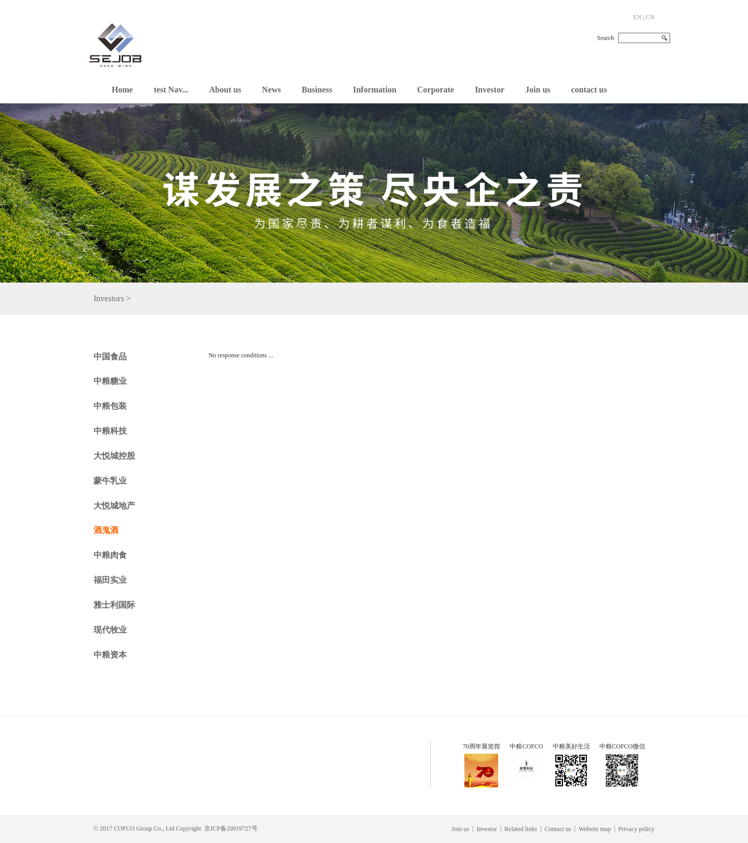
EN (637, 17)
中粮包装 (110, 406)
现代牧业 (110, 629)
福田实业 (110, 580)
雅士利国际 (114, 604)
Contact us (558, 829)
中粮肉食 (110, 555)
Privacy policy (636, 829)
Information (374, 89)
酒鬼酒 (106, 530)
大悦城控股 (114, 455)
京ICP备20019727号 (231, 828)
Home (122, 89)
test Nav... (171, 89)
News (271, 89)
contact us (589, 89)
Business (317, 89)
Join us (537, 89)
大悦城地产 (114, 505)
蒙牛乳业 (110, 480)
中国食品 (110, 356)
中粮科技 (110, 430)
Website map (595, 829)
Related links (520, 829)
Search (605, 38)
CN (650, 17)
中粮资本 (110, 654)
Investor (489, 89)
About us (225, 89)
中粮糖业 (110, 381)
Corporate (435, 89)
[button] (225, 87)
